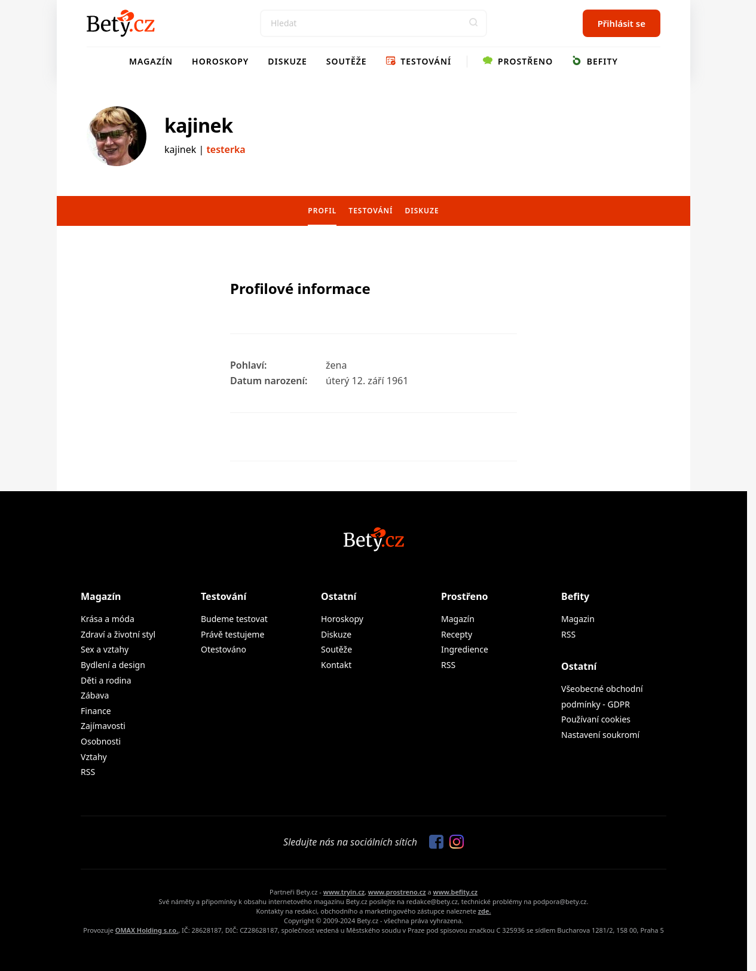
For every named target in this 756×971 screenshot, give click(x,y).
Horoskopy (220, 61)
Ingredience (464, 649)
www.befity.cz (455, 891)
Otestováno (223, 649)
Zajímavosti (103, 725)
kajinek (198, 125)
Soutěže (346, 61)
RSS (88, 771)
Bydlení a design (113, 664)
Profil (322, 211)
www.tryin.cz (344, 891)
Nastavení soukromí (600, 734)
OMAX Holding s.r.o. (146, 930)
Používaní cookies (595, 719)
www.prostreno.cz (397, 891)
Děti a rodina (106, 680)
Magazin (578, 618)
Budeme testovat (234, 618)
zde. (484, 910)
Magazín (151, 61)
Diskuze (287, 61)
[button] (473, 23)
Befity (595, 61)
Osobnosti (101, 741)
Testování (419, 61)
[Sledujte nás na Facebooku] (433, 842)
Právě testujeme (232, 634)
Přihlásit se (621, 23)
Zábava (95, 695)
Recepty (456, 634)
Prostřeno (518, 61)
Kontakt (336, 664)
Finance (96, 710)
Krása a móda (107, 618)
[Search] (373, 23)
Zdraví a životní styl (118, 634)
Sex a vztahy (104, 649)
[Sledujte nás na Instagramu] (453, 842)
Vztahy (94, 756)
